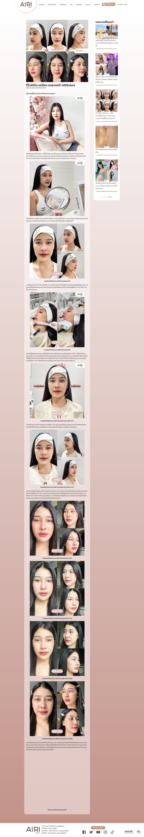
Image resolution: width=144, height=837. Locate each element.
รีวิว (71, 4)
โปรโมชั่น (79, 4)
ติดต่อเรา (97, 4)
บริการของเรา (52, 4)
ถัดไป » (110, 197)
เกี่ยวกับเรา (63, 4)
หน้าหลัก (41, 4)
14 (107, 197)
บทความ (87, 4)
